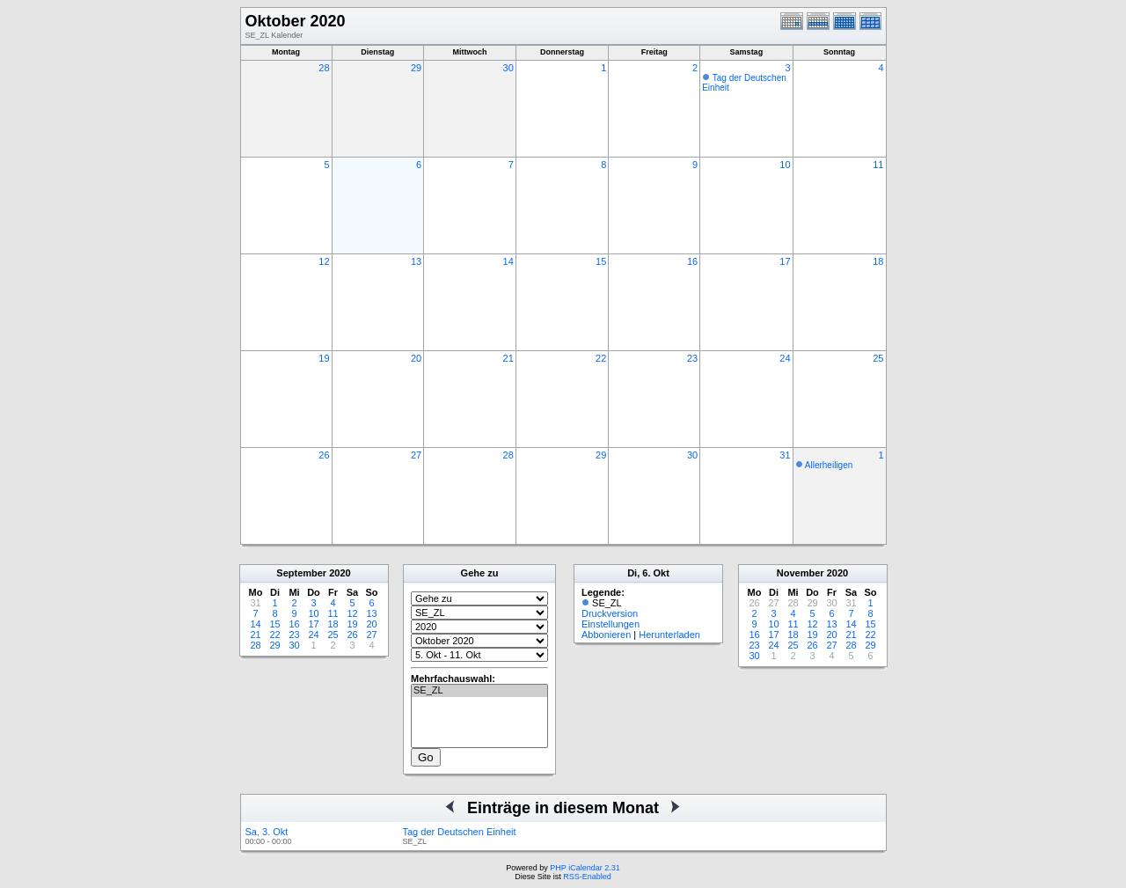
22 (601, 358)
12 (323, 261)
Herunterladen (669, 634)
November (800, 573)
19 (323, 358)
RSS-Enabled (587, 876)
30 (508, 67)
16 (692, 261)
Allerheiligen (828, 465)
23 (692, 358)
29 (416, 67)
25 (878, 358)
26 (323, 455)
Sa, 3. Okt (267, 831)
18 (878, 261)
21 (508, 358)
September (301, 573)
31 (784, 455)
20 (416, 358)
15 (601, 261)
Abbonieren (606, 634)
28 (323, 67)
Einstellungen (610, 624)
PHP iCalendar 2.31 (584, 867)
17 (784, 261)
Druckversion (609, 613)
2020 (339, 573)
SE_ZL (479, 691)
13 (416, 261)
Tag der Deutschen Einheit (459, 831)
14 (508, 261)
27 (416, 455)
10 (784, 164)
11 (878, 164)
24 (784, 358)
